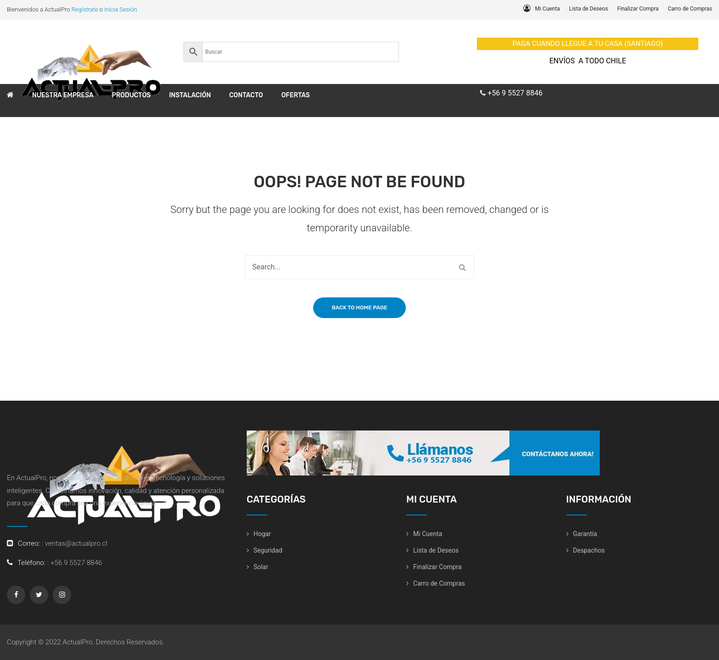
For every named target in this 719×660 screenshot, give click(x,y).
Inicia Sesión (120, 9)
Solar (261, 567)
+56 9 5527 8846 (514, 93)
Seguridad (268, 550)
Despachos (589, 550)
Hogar (262, 533)
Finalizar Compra (637, 9)
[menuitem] (10, 95)
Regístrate (85, 9)
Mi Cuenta (547, 9)
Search (462, 267)
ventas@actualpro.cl (76, 543)
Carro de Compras (690, 9)
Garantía (585, 533)
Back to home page (359, 307)
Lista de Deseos (588, 9)
